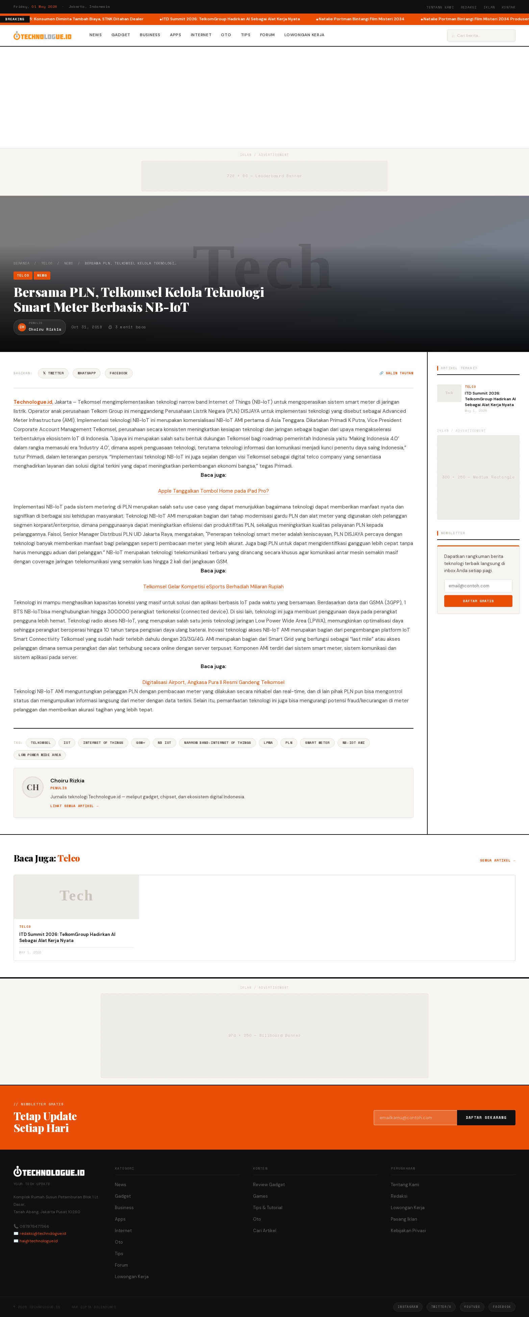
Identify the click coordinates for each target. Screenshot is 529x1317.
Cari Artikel (264, 1230)
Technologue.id (33, 402)
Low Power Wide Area (40, 754)
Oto (226, 35)
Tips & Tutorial (267, 1207)
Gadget (120, 35)
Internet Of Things (103, 742)
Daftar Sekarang (486, 1117)
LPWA (268, 742)
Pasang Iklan (404, 1219)
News (96, 35)
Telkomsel (41, 742)
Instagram (408, 1306)
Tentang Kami (440, 7)
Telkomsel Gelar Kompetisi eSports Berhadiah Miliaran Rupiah (213, 586)
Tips (246, 35)
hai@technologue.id (39, 1241)
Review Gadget (269, 1184)
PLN (288, 742)
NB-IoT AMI (354, 742)
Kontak (508, 7)
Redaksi (469, 7)
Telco (47, 263)
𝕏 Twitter (53, 373)
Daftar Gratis (478, 601)
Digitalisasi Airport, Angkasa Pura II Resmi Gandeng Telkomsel (213, 682)
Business (150, 35)
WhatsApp (87, 373)
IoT (67, 742)
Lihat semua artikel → (74, 805)
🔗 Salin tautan (396, 373)
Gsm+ (140, 742)
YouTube (472, 1306)
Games (260, 1196)
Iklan (489, 7)
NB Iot (164, 742)
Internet (201, 35)
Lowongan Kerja (304, 35)
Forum (267, 35)
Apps (175, 35)
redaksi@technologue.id (43, 1233)
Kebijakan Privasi (408, 1230)
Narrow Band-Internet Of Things (217, 742)
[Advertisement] (264, 97)
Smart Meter (317, 742)
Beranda (22, 263)
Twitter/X (441, 1306)
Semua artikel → (497, 860)
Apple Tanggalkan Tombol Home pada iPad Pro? (213, 491)
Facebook (119, 373)
